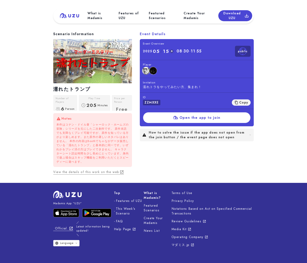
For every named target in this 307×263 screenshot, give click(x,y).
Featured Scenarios (157, 15)
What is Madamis (95, 15)
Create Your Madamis (194, 15)
